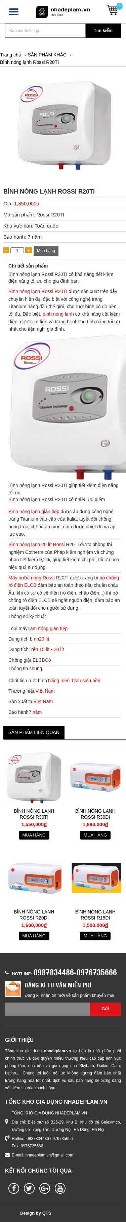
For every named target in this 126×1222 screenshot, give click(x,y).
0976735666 (32, 1146)
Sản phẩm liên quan (33, 732)
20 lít (44, 639)
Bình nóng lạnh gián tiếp (33, 511)
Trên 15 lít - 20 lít (46, 649)
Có (48, 660)
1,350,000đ (26, 203)
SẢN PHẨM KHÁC (47, 54)
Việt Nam (45, 691)
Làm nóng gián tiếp (48, 628)
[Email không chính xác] (47, 1009)
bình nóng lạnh (58, 314)
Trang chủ (11, 54)
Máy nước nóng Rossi (31, 577)
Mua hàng (46, 250)
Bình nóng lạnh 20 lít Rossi (36, 544)
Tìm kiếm (103, 30)
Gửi (105, 1008)
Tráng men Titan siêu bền (73, 680)
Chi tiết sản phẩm (28, 266)
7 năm (35, 712)
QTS (46, 1213)
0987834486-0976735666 (75, 972)
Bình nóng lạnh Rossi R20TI (29, 62)
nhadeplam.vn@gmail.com (49, 1155)
